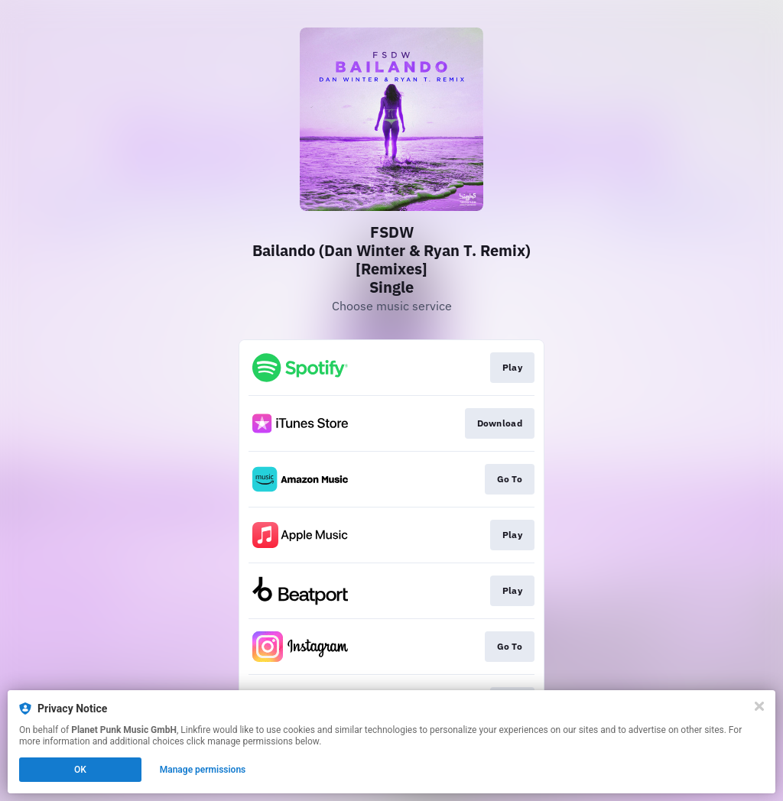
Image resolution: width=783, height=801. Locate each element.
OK (80, 769)
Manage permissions (203, 769)
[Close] (759, 706)
